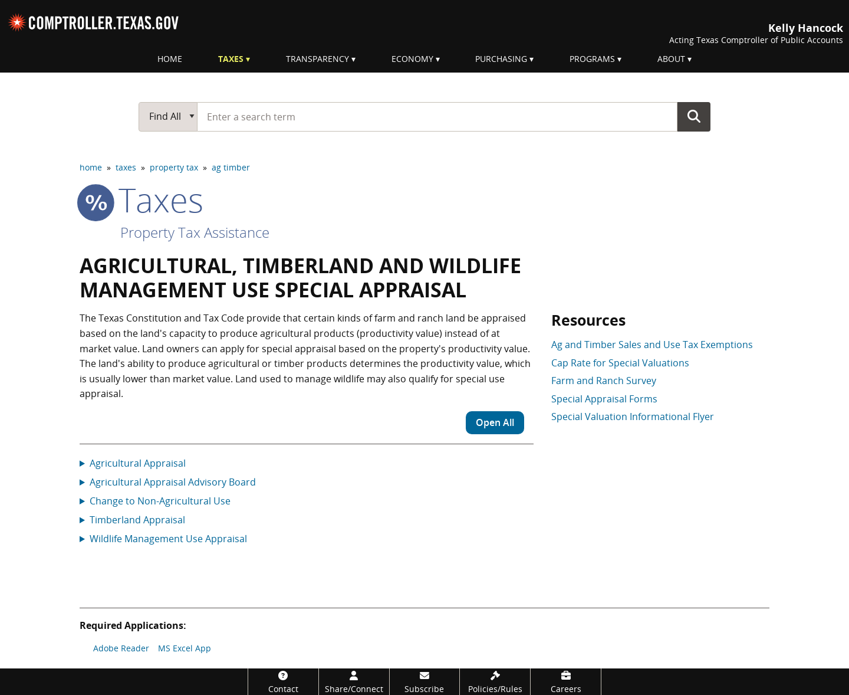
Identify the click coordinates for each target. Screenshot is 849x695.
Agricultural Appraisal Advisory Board (173, 482)
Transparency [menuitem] (317, 58)
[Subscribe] (425, 681)
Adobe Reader (121, 648)
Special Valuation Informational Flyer (632, 416)
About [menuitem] (671, 58)
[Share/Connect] (354, 681)
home (91, 167)
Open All (495, 422)
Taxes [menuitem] (230, 58)
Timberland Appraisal (137, 519)
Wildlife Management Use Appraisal (168, 538)
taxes (126, 167)
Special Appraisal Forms (604, 398)
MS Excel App (184, 648)
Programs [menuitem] (592, 58)
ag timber (231, 167)
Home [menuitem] (169, 58)
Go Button (693, 116)
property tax (174, 167)
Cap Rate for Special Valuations (620, 362)
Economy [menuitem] (412, 58)
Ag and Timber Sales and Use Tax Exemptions (652, 344)
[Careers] (566, 681)
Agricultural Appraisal (138, 463)
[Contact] (283, 681)
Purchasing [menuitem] (501, 58)
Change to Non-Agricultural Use (160, 500)
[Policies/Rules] (495, 681)
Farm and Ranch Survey (603, 380)
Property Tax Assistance (194, 232)
